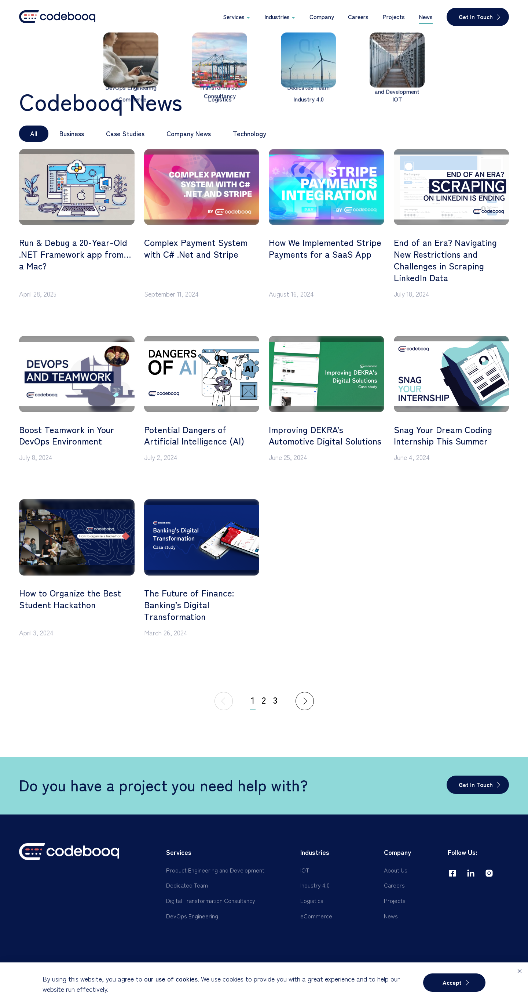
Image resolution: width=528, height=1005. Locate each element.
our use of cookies (171, 978)
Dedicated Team (187, 885)
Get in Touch (476, 784)
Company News (188, 133)
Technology (249, 133)
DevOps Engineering (192, 915)
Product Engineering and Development (215, 870)
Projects (395, 900)
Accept (452, 982)
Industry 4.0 (315, 885)
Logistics (311, 900)
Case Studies (125, 133)
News (391, 915)
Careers (394, 885)
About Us (395, 870)
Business (71, 133)
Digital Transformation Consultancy (210, 900)
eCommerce (316, 915)
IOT (304, 870)
